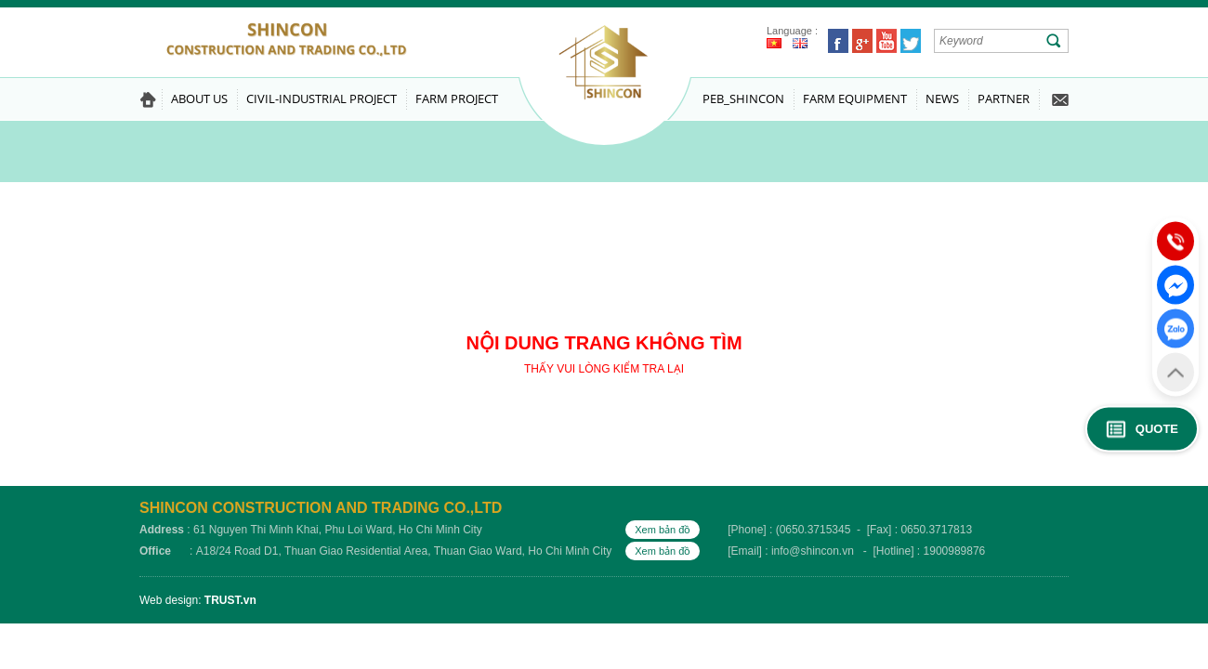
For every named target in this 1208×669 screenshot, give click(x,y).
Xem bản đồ (662, 529)
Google (862, 41)
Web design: (170, 600)
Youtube (886, 41)
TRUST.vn (230, 600)
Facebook (838, 41)
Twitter (910, 41)
